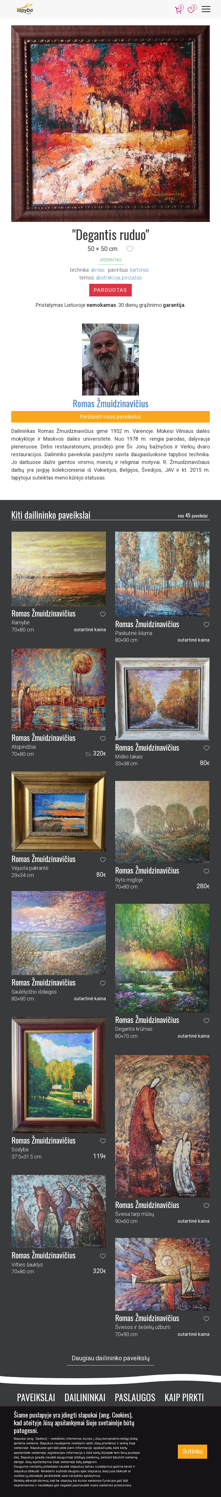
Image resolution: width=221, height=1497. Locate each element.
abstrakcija (108, 278)
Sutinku (192, 1451)
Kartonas (139, 270)
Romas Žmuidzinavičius (110, 403)
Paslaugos (135, 1397)
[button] (130, 249)
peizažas (132, 278)
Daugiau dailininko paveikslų (111, 1358)
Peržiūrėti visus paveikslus (110, 417)
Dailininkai (85, 1397)
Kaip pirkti (184, 1397)
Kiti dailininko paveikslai (50, 514)
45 (192, 515)
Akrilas (98, 270)
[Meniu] (206, 9)
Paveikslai (36, 1397)
